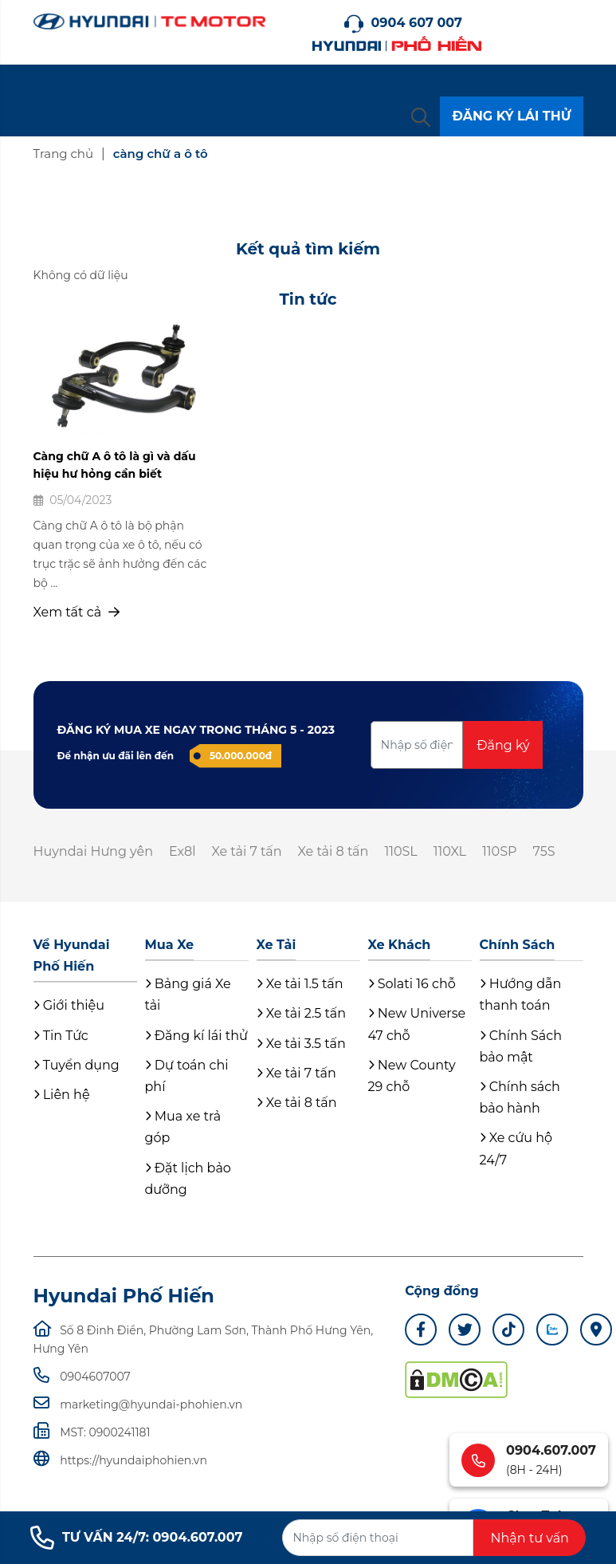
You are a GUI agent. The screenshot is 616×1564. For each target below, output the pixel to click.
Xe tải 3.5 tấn (301, 1043)
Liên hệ (61, 1094)
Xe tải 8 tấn (333, 851)
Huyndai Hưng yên (93, 851)
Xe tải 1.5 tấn (300, 983)
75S (544, 851)
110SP (499, 851)
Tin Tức (60, 1035)
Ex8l (182, 851)
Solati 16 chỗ (412, 983)
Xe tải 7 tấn (247, 851)
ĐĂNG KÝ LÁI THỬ (511, 116)
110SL (400, 851)
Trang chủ (63, 153)
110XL (450, 851)
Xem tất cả (76, 612)
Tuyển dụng (76, 1065)
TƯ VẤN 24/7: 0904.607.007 (136, 1538)
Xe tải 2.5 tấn (302, 1013)
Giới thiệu (68, 1005)
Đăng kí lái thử (196, 1035)
